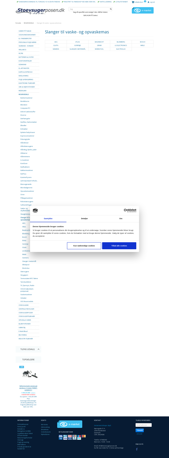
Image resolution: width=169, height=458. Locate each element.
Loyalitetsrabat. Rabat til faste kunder (25, 434)
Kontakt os (21, 429)
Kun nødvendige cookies (84, 246)
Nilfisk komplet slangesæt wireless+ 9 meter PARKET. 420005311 (28, 388)
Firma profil (21, 427)
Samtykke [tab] (48, 218)
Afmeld (139, 434)
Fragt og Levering (23, 442)
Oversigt (20, 440)
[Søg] (111, 9)
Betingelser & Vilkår (24, 431)
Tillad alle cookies (119, 246)
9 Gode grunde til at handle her (24, 448)
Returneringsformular (24, 438)
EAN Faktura (21, 444)
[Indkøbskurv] (139, 2)
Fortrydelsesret (22, 424)
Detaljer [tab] (84, 218)
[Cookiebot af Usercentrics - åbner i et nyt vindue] (125, 210)
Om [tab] (120, 218)
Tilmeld (140, 430)
